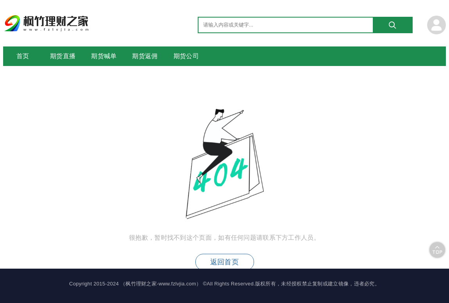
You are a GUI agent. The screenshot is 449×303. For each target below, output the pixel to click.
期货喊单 (103, 56)
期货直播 (62, 56)
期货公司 (186, 56)
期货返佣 (144, 56)
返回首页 (224, 262)
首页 (22, 56)
